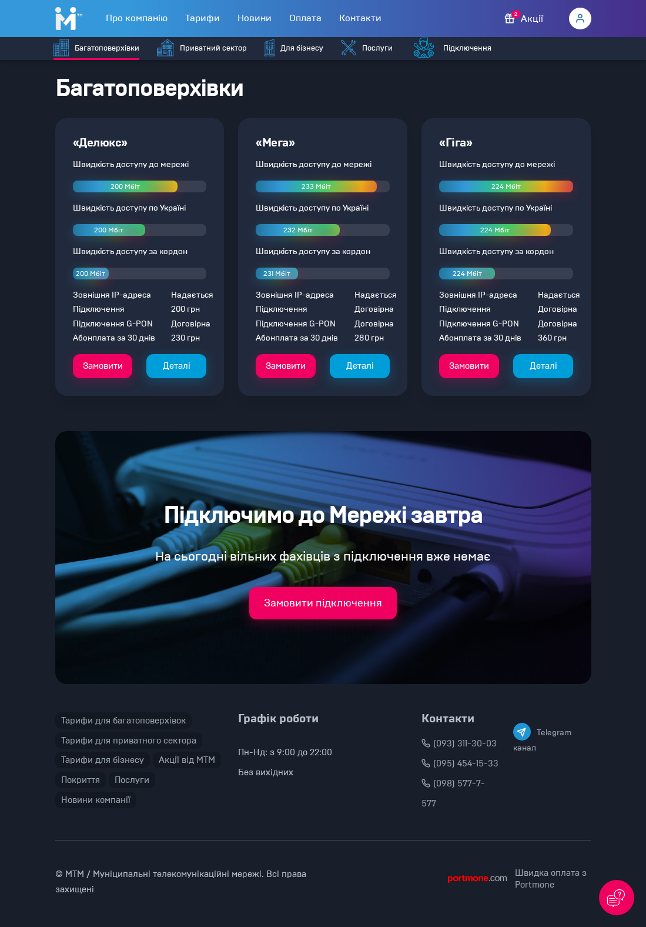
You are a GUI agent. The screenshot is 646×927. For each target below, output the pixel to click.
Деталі (176, 366)
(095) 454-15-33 (459, 763)
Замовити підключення (323, 602)
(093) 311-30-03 (459, 743)
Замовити (103, 366)
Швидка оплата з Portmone (551, 879)
